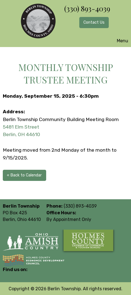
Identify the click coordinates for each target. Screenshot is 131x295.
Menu (119, 40)
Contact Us (94, 22)
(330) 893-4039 (87, 8)
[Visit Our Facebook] (7, 276)
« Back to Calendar (24, 175)
